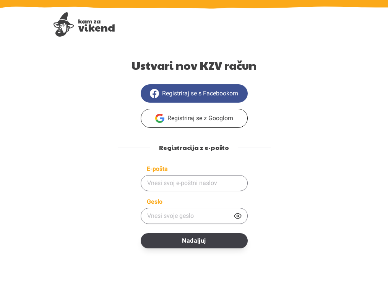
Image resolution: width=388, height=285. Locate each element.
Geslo (154, 201)
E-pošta (157, 168)
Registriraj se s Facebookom (194, 93)
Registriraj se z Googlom (194, 118)
